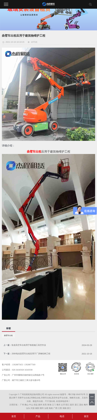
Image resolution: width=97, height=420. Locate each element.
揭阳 (37, 408)
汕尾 (46, 408)
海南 (51, 408)
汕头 (28, 408)
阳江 (67, 405)
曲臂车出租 (8, 335)
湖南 (64, 408)
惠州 (40, 405)
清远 (36, 405)
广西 (55, 408)
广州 (22, 405)
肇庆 (58, 405)
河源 (33, 408)
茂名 (81, 405)
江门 (54, 405)
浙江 (69, 408)
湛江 (77, 405)
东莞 (45, 405)
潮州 (42, 408)
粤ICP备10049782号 (77, 394)
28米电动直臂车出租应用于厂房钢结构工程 (31, 353)
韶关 (72, 405)
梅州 (86, 405)
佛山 (26, 405)
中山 (31, 405)
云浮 (63, 405)
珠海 (49, 405)
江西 (60, 408)
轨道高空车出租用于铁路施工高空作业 (29, 345)
